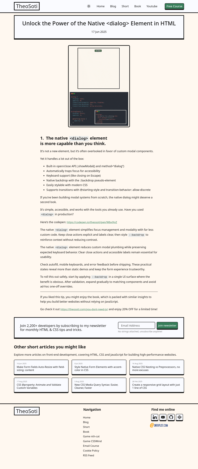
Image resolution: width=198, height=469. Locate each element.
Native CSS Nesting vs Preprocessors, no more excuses (157, 371)
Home (101, 6)
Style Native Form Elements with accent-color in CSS (99, 371)
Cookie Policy (91, 456)
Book (137, 6)
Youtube (151, 6)
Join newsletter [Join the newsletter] (166, 328)
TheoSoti (27, 6)
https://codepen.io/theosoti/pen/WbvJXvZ (94, 221)
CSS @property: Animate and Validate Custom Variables (41, 390)
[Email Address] (134, 328)
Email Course (91, 451)
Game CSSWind (93, 447)
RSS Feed (88, 461)
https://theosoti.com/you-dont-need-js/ (86, 307)
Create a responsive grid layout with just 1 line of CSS (157, 390)
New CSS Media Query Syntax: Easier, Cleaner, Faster (99, 390)
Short (125, 6)
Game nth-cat (91, 442)
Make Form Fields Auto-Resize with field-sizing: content (41, 371)
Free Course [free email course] (174, 6)
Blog (113, 6)
